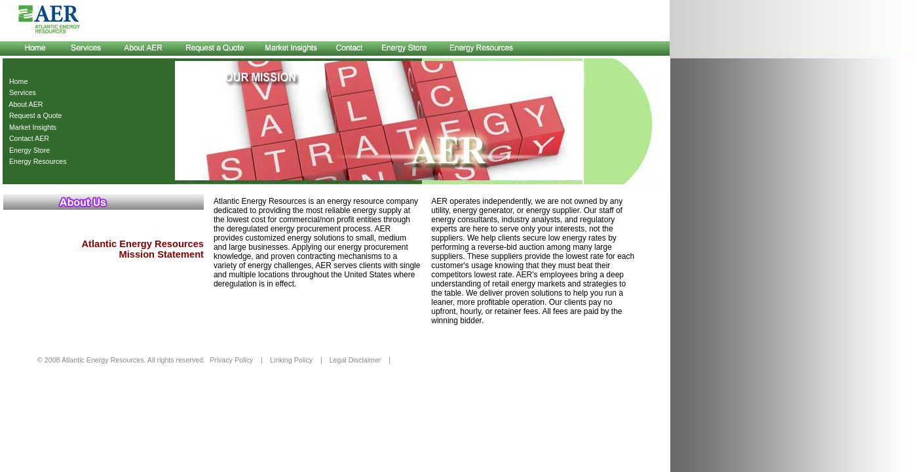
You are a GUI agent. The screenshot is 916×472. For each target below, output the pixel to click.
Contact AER (27, 138)
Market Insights (30, 127)
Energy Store (27, 150)
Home (16, 81)
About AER (24, 104)
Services (20, 92)
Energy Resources (36, 161)
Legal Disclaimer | (360, 360)
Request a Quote (33, 115)
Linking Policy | (296, 360)
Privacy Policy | (236, 360)
